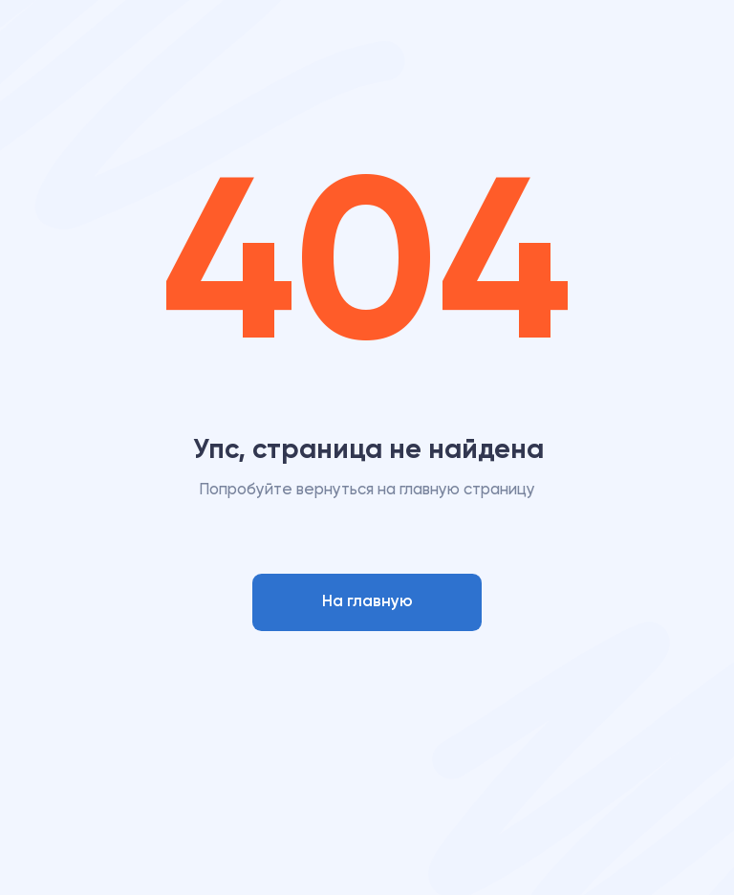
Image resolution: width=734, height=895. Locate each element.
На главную (367, 602)
